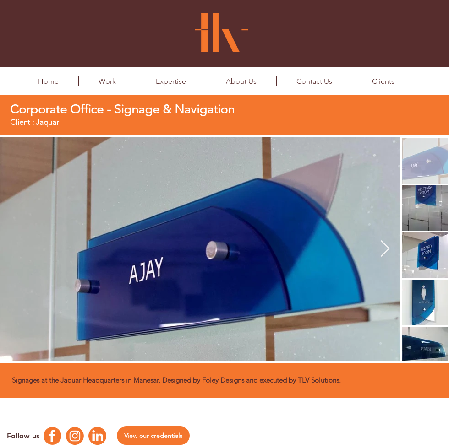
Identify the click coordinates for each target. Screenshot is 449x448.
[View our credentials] (153, 435)
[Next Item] (385, 249)
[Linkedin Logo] (97, 436)
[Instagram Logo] (75, 436)
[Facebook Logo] (52, 436)
